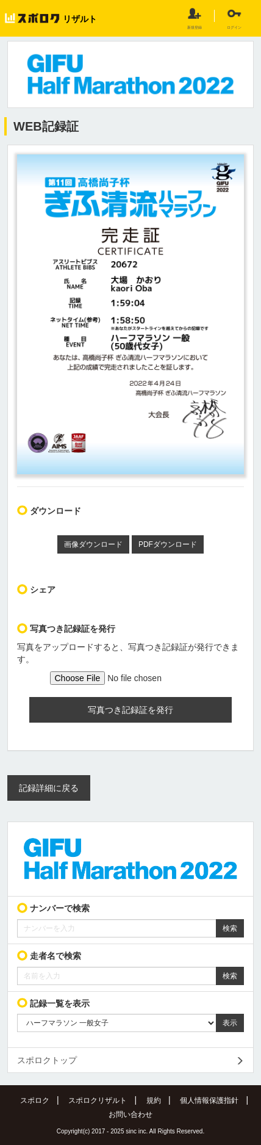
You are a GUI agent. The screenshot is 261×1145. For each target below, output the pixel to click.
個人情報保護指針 (209, 1100)
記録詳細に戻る (49, 788)
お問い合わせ (130, 1114)
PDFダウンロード (167, 544)
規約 (153, 1100)
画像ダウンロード (93, 544)
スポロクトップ (47, 1060)
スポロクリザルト (97, 1100)
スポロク (34, 1100)
